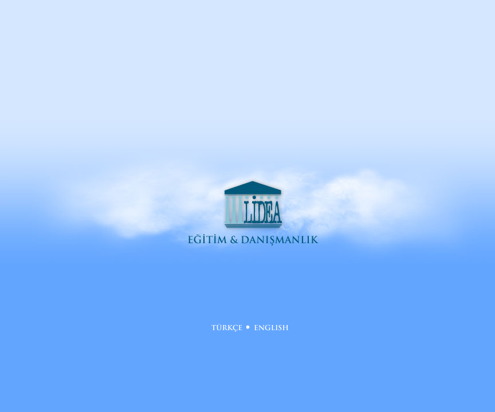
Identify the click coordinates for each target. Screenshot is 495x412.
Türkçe (226, 328)
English (271, 328)
